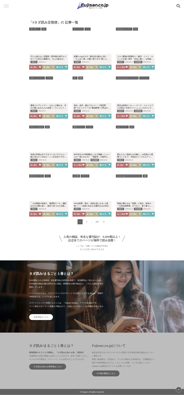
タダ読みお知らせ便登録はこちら (48, 367)
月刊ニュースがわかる (36, 127)
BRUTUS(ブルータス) (36, 176)
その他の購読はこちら (105, 373)
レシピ (87, 29)
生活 (135, 29)
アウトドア (85, 176)
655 (97, 222)
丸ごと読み (122, 67)
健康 (80, 78)
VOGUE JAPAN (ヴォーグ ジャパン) (127, 78)
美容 (44, 29)
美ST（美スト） (35, 29)
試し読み (35, 67)
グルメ (48, 176)
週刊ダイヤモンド (79, 127)
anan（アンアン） (122, 127)
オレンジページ (78, 29)
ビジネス (89, 127)
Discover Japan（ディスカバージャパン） (129, 176)
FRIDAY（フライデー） (37, 78)
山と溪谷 (76, 176)
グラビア (49, 78)
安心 (75, 78)
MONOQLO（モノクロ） (124, 29)
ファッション (144, 78)
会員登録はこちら (41, 317)
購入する (61, 67)
